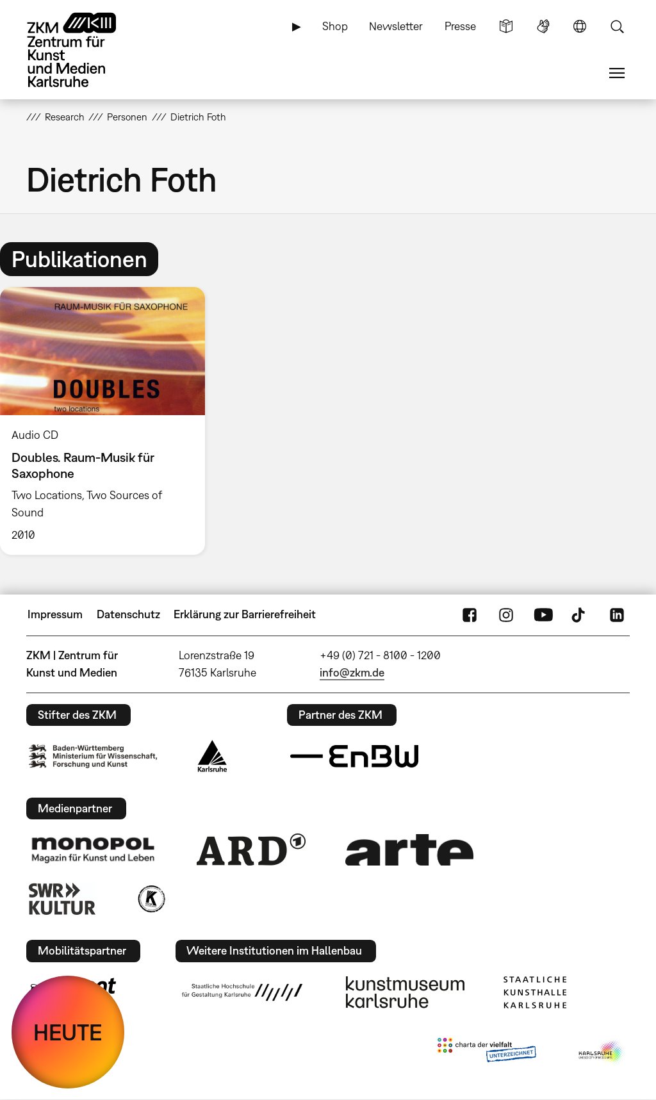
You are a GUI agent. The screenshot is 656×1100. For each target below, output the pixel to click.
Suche (617, 26)
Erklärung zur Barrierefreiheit (245, 614)
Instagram (506, 614)
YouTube (543, 614)
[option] (108, 421)
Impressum (55, 614)
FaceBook (469, 614)
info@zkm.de (352, 672)
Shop (335, 26)
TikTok (580, 614)
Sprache (580, 26)
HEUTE (67, 1032)
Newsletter (396, 26)
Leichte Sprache (506, 26)
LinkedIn (617, 614)
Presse (460, 26)
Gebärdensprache (543, 26)
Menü (617, 73)
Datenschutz (128, 614)
